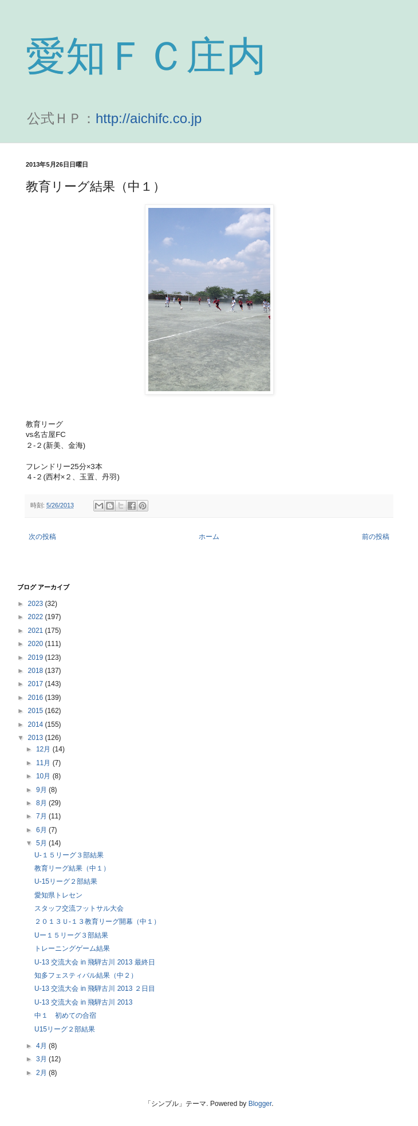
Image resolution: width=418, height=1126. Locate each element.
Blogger (260, 1104)
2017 (36, 684)
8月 (42, 803)
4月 (42, 1046)
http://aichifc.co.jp (149, 118)
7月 (42, 816)
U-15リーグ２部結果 (65, 881)
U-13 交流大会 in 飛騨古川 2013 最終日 (94, 962)
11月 (44, 763)
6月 (42, 830)
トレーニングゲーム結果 (72, 948)
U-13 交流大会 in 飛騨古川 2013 (83, 1002)
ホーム (209, 537)
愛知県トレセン (58, 895)
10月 (44, 776)
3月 (42, 1059)
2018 (36, 671)
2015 (36, 711)
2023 (36, 604)
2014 (36, 725)
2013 (36, 738)
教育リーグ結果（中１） (72, 868)
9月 (42, 790)
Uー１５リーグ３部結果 (71, 935)
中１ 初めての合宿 (65, 1015)
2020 (36, 644)
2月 (42, 1073)
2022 (36, 617)
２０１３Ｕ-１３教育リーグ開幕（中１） (97, 922)
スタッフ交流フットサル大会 (79, 908)
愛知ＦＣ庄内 (146, 56)
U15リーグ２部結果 (64, 1029)
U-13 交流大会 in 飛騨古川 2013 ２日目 (94, 989)
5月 (42, 843)
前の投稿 (375, 537)
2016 (36, 698)
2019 (36, 657)
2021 (36, 631)
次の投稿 (42, 537)
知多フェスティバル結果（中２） (85, 975)
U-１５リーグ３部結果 (69, 855)
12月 (44, 749)
